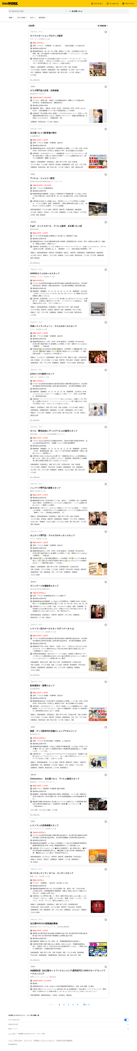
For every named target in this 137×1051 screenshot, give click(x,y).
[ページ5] (78, 1005)
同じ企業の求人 (35, 80)
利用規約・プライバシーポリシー (44, 1040)
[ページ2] (64, 1005)
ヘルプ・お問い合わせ (15, 1040)
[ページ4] (73, 1005)
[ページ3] (69, 1005)
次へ (85, 1004)
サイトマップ (28, 1040)
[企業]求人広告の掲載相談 (64, 1040)
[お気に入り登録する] (106, 32)
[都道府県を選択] (38, 11)
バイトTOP (11, 1033)
